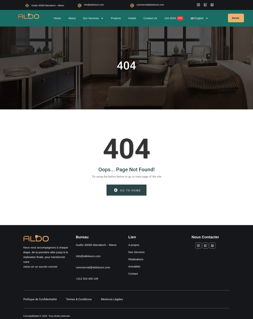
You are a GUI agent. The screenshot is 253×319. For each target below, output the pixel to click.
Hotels (132, 18)
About (72, 18)
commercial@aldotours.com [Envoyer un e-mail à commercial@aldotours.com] (93, 267)
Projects (116, 18)
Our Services (93, 18)
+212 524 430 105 (87, 278)
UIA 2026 (174, 18)
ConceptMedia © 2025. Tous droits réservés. (47, 316)
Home (57, 18)
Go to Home (127, 190)
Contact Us (150, 18)
